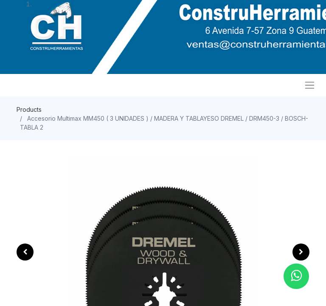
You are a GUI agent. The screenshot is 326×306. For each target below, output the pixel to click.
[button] (25, 252)
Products (29, 109)
